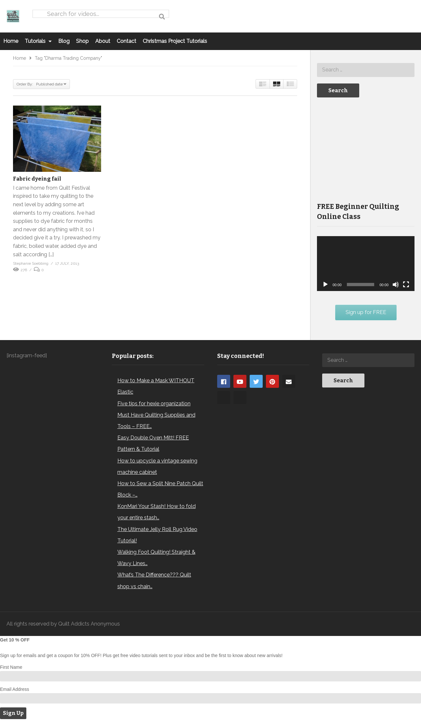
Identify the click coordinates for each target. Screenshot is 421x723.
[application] (365, 263)
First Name (11, 667)
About (102, 41)
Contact (126, 41)
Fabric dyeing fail (37, 179)
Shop (82, 41)
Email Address (14, 689)
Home (10, 41)
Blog (64, 41)
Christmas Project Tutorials (175, 41)
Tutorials (38, 41)
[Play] (325, 284)
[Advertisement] (365, 149)
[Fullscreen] (406, 284)
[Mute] (395, 284)
